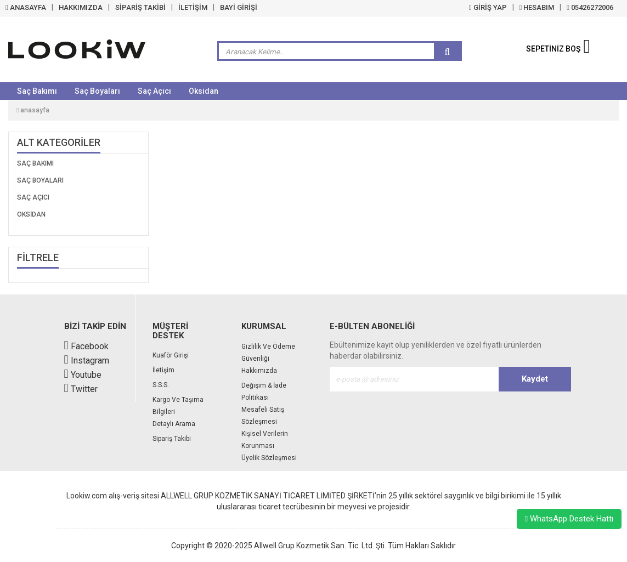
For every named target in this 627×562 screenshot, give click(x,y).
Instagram (86, 360)
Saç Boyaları (97, 91)
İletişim (163, 370)
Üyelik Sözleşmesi (269, 458)
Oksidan (203, 91)
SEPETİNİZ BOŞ (558, 48)
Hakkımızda (259, 370)
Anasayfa (32, 110)
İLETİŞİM (192, 7)
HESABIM (537, 7)
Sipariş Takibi (171, 438)
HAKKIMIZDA (81, 7)
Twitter (81, 389)
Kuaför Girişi (170, 355)
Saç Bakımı (37, 91)
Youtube (82, 375)
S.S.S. (160, 385)
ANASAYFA (25, 7)
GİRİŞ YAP (488, 7)
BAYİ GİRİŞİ (238, 7)
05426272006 (590, 7)
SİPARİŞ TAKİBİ (140, 7)
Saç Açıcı (154, 91)
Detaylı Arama (173, 424)
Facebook (86, 346)
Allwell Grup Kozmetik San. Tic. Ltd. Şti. (320, 545)
